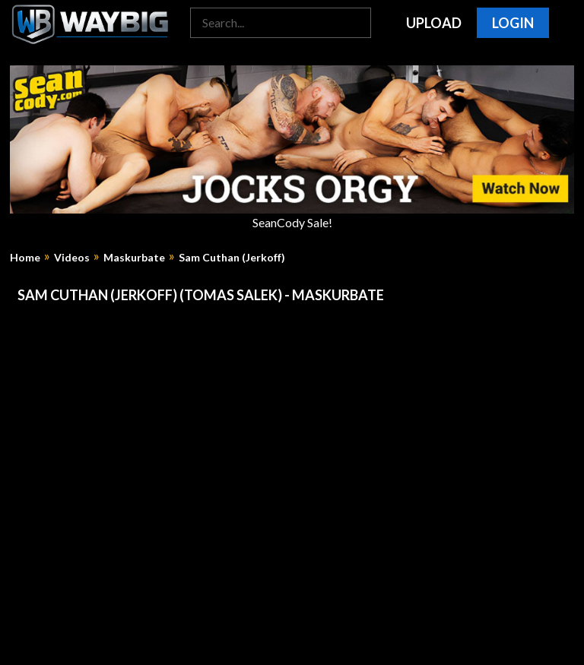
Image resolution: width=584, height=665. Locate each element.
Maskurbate (134, 258)
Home (25, 258)
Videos (72, 258)
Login (513, 22)
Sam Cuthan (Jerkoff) (232, 258)
